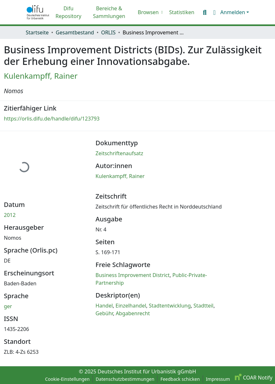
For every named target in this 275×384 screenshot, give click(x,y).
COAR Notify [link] (253, 377)
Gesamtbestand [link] (75, 32)
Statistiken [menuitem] (181, 12)
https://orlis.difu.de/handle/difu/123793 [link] (52, 118)
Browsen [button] (148, 12)
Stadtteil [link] (203, 305)
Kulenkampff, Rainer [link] (40, 75)
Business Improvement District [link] (132, 275)
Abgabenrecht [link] (133, 313)
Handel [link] (104, 305)
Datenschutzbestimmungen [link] (125, 379)
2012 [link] (10, 215)
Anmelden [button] (233, 12)
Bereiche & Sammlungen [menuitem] (109, 12)
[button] (38, 12)
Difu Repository (69, 12)
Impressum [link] (218, 379)
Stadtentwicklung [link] (170, 305)
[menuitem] (150, 12)
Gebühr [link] (104, 313)
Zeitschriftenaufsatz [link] (119, 153)
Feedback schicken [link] (180, 379)
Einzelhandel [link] (131, 305)
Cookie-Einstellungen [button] (67, 379)
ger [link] (8, 306)
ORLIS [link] (108, 32)
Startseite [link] (37, 32)
